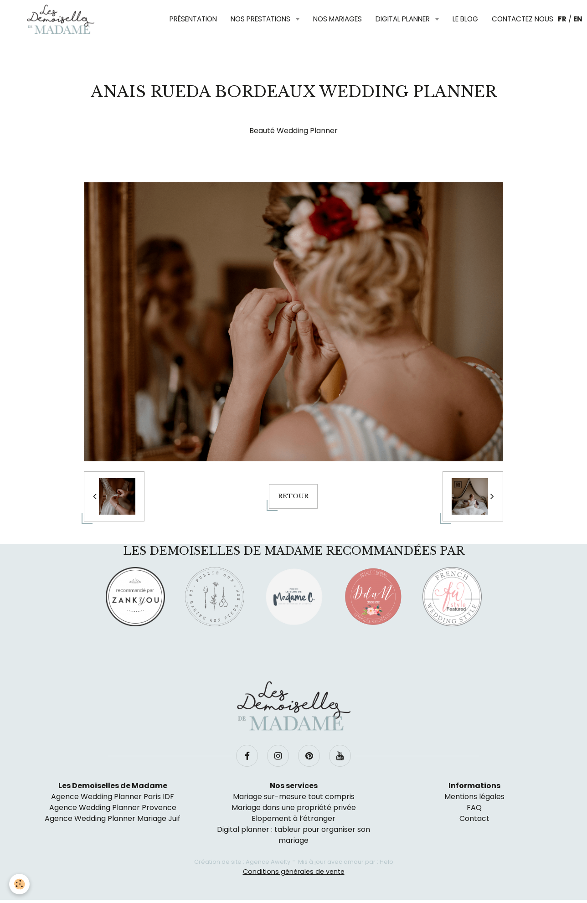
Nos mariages (337, 19)
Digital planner (404, 19)
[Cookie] (19, 884)
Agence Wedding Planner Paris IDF (112, 796)
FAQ (474, 807)
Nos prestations (261, 19)
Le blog (465, 19)
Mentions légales (474, 796)
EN (577, 19)
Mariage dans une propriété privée (294, 807)
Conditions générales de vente (294, 871)
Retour (293, 496)
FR (562, 19)
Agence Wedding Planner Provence (112, 807)
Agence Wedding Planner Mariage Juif (112, 818)
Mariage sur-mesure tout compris (294, 796)
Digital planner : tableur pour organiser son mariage (293, 835)
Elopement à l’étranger (293, 818)
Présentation (193, 19)
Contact (474, 818)
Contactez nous (522, 19)
